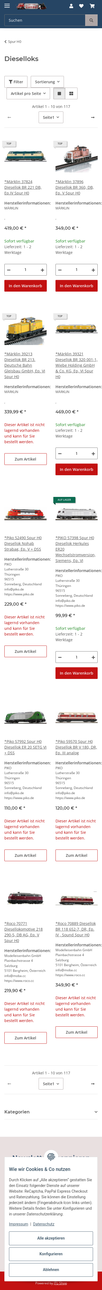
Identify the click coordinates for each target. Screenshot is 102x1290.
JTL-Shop (60, 1283)
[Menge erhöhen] (42, 269)
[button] (71, 6)
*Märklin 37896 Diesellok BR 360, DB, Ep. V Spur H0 (74, 187)
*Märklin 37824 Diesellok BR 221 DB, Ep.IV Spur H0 (23, 187)
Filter (16, 81)
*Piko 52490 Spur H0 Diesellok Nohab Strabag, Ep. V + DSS (23, 543)
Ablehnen (51, 1269)
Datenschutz (43, 1224)
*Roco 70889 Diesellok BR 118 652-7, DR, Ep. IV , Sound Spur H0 (75, 929)
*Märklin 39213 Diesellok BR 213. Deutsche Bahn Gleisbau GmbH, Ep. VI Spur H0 (24, 365)
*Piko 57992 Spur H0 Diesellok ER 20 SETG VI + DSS (25, 747)
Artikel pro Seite (26, 93)
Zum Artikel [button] (25, 459)
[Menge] (26, 269)
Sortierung (45, 81)
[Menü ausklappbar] (7, 3)
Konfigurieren (51, 1254)
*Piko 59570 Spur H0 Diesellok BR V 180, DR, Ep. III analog (76, 747)
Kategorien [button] (17, 1112)
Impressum (18, 1224)
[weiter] (93, 117)
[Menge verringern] (9, 269)
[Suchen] (91, 20)
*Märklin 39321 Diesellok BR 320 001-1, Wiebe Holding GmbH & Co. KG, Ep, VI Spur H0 (76, 365)
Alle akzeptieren (51, 1238)
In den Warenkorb (25, 285)
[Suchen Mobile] (44, 20)
